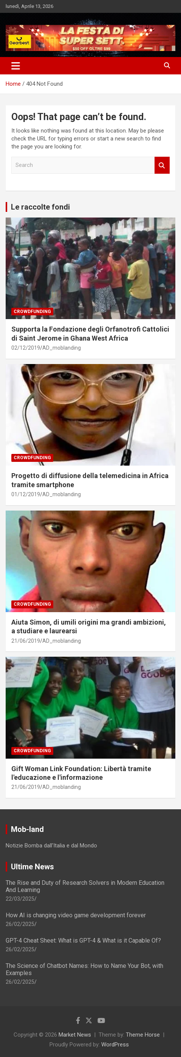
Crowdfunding (32, 311)
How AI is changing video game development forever (76, 915)
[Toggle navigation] (16, 65)
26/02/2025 (20, 924)
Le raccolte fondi (40, 206)
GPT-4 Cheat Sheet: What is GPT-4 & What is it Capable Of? (83, 940)
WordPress (115, 1044)
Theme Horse (143, 1034)
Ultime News (32, 866)
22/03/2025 (20, 899)
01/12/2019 (25, 494)
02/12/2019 (25, 348)
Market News (75, 1034)
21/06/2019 (25, 641)
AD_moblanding (61, 348)
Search (162, 165)
